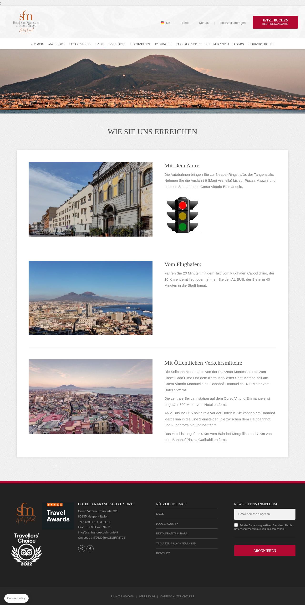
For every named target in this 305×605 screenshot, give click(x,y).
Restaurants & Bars (172, 533)
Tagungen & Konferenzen (176, 543)
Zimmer (37, 44)
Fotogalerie (80, 44)
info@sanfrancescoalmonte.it (98, 532)
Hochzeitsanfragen (233, 23)
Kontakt (204, 23)
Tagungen (163, 44)
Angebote (56, 44)
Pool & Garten (188, 44)
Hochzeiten (140, 44)
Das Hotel (117, 44)
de (168, 23)
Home (184, 23)
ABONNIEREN (265, 551)
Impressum (147, 596)
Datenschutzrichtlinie (177, 596)
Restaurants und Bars (224, 44)
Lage (99, 44)
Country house (261, 44)
